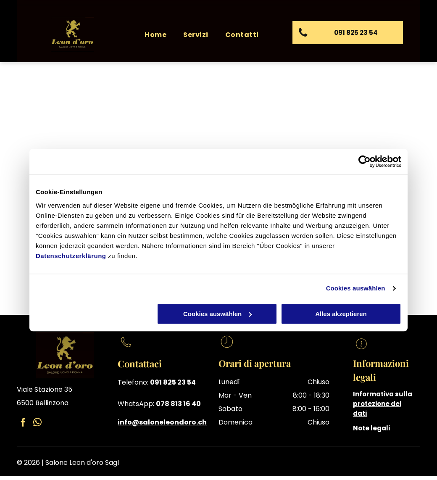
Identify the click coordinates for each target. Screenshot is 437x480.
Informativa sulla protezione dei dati (382, 404)
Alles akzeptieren (341, 313)
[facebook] (23, 423)
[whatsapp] (37, 423)
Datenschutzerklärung (71, 255)
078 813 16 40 (178, 404)
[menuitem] (155, 35)
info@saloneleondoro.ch (162, 422)
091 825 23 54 (173, 382)
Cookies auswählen (355, 288)
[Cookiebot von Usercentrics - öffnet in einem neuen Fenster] (364, 161)
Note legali (371, 428)
